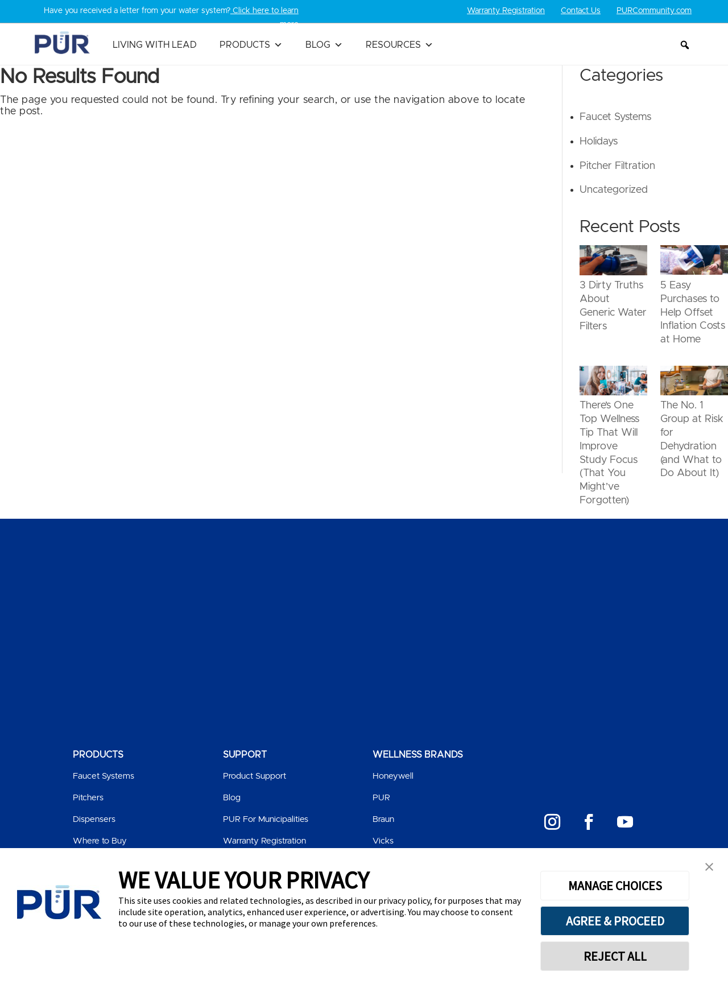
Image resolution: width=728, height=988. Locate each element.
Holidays (599, 142)
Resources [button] (399, 45)
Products (251, 45)
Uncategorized (614, 190)
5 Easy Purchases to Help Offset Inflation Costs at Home (692, 312)
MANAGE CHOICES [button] (615, 886)
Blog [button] (324, 45)
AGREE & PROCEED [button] (615, 921)
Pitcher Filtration (617, 166)
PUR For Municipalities (265, 819)
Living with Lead (155, 44)
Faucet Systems (615, 117)
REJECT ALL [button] (615, 956)
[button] (684, 44)
